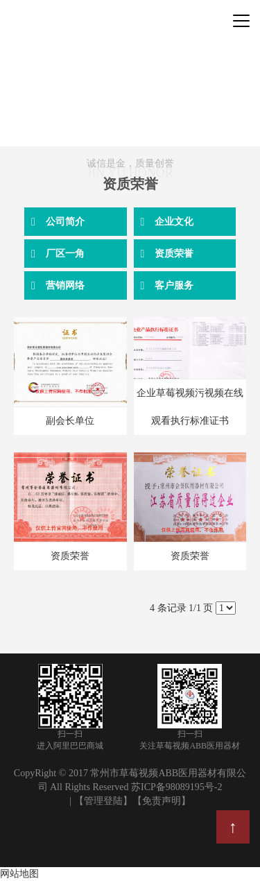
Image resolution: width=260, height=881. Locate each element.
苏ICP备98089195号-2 (176, 787)
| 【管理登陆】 (100, 801)
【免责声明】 (161, 801)
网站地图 (19, 874)
